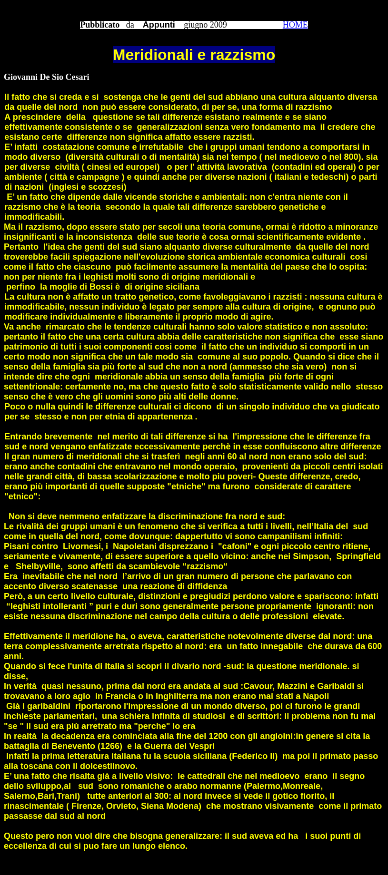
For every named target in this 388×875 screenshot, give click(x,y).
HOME (295, 24)
